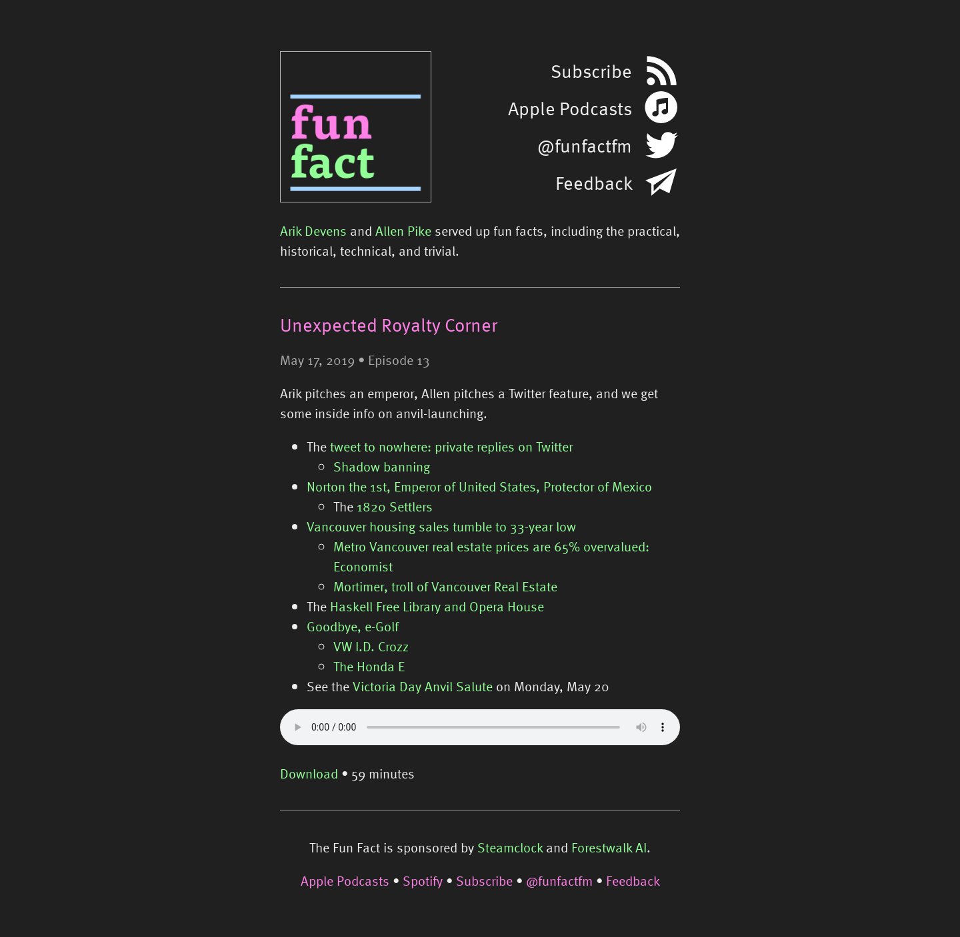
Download (309, 773)
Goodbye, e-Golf (353, 626)
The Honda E (369, 666)
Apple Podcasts (345, 880)
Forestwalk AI (609, 847)
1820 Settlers (395, 506)
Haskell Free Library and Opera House (437, 606)
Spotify (423, 880)
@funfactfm (559, 880)
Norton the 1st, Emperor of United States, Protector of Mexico (479, 486)
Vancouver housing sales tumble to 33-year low (441, 526)
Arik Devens (313, 230)
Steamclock (510, 847)
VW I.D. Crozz (371, 646)
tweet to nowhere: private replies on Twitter (451, 446)
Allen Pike (403, 230)
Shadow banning (381, 466)
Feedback (633, 880)
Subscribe (484, 880)
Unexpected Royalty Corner (388, 324)
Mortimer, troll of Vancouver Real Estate (445, 586)
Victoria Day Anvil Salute (423, 686)
